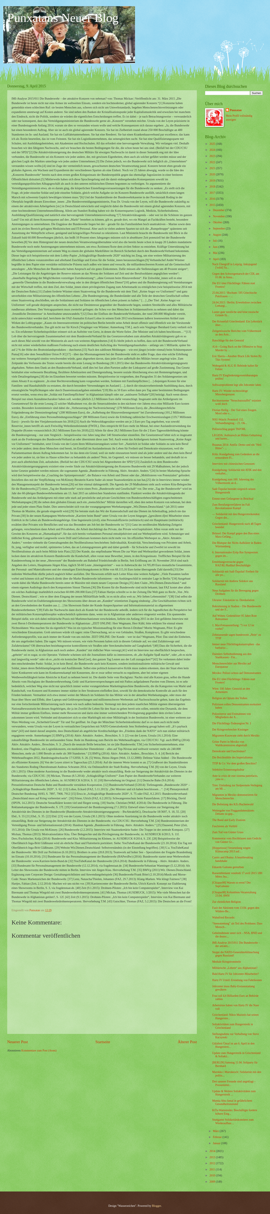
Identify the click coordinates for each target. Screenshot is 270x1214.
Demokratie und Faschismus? (229, 751)
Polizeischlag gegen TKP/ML (229, 429)
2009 (212, 1181)
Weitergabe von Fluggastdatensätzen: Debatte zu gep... (233, 812)
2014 (212, 1151)
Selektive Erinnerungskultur (228, 769)
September (219, 228)
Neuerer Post (17, 1042)
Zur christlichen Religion (226, 901)
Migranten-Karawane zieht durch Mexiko (235, 735)
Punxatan (236, 110)
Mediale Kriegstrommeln (226, 961)
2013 (212, 1157)
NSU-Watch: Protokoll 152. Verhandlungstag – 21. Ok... (229, 421)
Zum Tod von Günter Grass (227, 832)
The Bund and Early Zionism (228, 820)
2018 (212, 186)
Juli (215, 240)
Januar (217, 1143)
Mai (215, 252)
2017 (212, 192)
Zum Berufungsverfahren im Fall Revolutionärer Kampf (231, 506)
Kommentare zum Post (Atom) (39, 1050)
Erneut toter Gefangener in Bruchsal (232, 498)
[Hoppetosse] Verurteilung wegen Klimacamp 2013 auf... (231, 849)
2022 (212, 162)
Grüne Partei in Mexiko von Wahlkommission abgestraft (229, 743)
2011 (212, 1169)
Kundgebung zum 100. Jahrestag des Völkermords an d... (233, 481)
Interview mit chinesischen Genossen (233, 463)
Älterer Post (187, 1042)
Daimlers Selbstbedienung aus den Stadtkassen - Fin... (231, 655)
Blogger (156, 1205)
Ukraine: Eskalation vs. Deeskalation (233, 600)
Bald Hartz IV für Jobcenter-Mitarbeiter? (235, 973)
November (219, 216)
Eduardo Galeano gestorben (228, 867)
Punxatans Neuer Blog (63, 18)
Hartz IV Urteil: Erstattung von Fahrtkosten (237, 980)
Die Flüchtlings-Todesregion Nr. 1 (231, 723)
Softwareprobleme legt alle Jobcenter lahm (236, 384)
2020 (212, 174)
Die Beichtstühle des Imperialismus (232, 757)
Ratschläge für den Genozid (228, 340)
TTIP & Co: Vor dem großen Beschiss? (234, 763)
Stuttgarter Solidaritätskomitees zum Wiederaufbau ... (233, 1121)
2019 (212, 180)
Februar (217, 1137)
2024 (212, 149)
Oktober (218, 222)
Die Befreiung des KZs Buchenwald (232, 804)
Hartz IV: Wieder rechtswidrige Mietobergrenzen (230, 392)
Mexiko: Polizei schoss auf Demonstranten (236, 673)
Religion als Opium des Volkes (229, 698)
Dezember (219, 210)
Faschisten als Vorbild (224, 826)
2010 (212, 1175)
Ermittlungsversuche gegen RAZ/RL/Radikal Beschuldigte (231, 563)
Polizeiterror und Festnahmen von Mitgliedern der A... (231, 715)
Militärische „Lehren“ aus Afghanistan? (234, 967)
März (216, 1131)
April (216, 259)
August (217, 234)
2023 (212, 156)
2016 (212, 198)
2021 (212, 168)
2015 (212, 205)
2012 (212, 1163)
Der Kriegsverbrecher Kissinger (230, 729)
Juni (215, 246)
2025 (212, 143)
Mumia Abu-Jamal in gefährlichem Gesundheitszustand (232, 1102)
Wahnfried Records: (223, 917)
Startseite (102, 1042)
